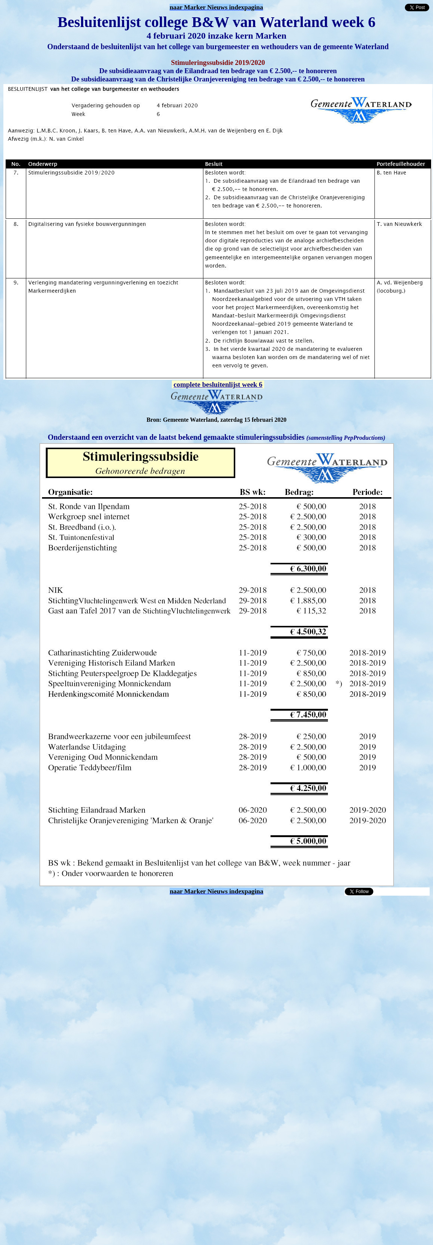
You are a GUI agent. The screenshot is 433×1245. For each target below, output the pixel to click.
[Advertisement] (70, 966)
